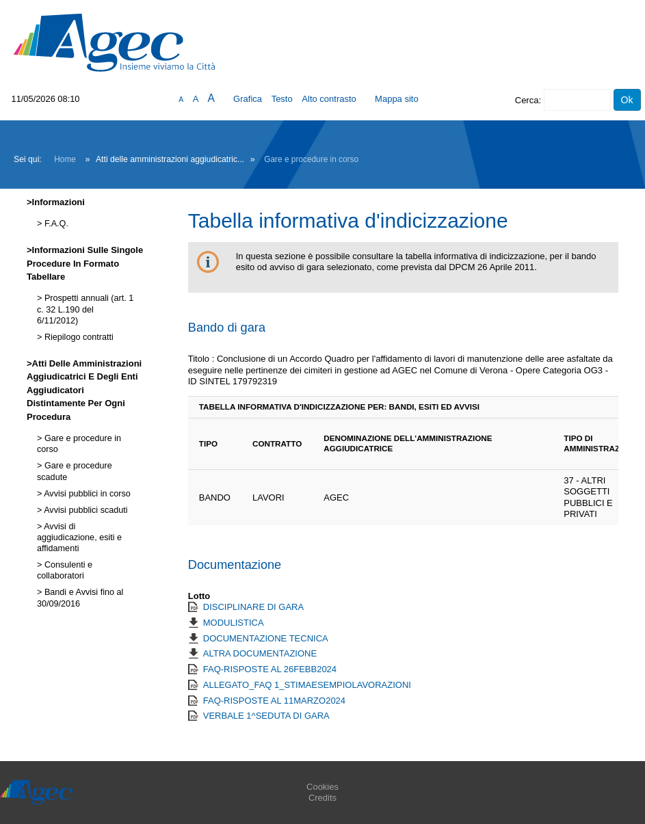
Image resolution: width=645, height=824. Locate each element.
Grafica (247, 99)
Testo (282, 99)
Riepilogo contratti (77, 337)
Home (65, 159)
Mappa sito (397, 99)
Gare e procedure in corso (311, 159)
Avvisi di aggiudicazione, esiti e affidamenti (79, 538)
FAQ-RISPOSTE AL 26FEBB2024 (270, 669)
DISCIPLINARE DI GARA (253, 607)
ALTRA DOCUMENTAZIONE (260, 653)
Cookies (322, 787)
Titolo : (201, 359)
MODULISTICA (233, 622)
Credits (322, 798)
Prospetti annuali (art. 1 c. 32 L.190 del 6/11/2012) (85, 309)
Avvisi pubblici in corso (86, 494)
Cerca (527, 100)
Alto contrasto (329, 99)
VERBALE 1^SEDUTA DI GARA (266, 715)
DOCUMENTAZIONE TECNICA (265, 638)
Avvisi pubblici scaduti (84, 510)
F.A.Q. (55, 223)
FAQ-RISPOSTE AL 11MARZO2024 (274, 700)
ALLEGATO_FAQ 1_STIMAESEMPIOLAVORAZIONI (307, 685)
